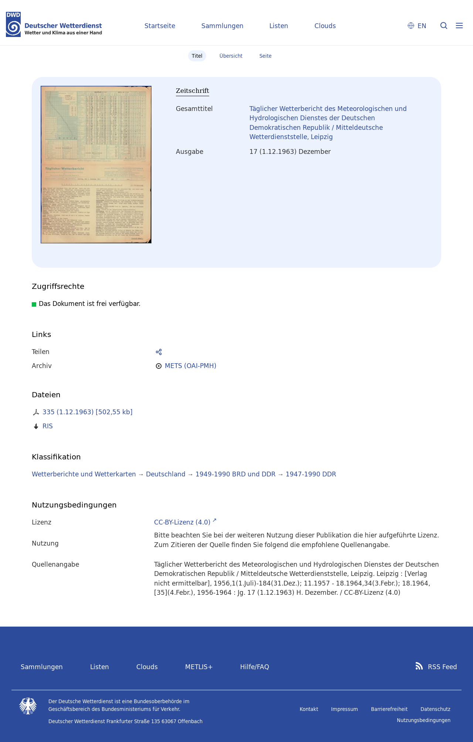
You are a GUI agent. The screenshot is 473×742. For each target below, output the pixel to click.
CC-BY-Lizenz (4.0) (182, 522)
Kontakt (309, 709)
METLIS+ (199, 666)
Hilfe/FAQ (254, 666)
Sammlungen (222, 25)
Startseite (159, 25)
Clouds (325, 25)
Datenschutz (435, 709)
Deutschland (166, 474)
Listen (278, 25)
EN (422, 25)
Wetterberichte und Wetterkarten (84, 474)
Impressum (344, 709)
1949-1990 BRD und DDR (235, 474)
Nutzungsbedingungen (423, 720)
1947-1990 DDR (311, 474)
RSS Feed (442, 667)
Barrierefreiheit (389, 709)
